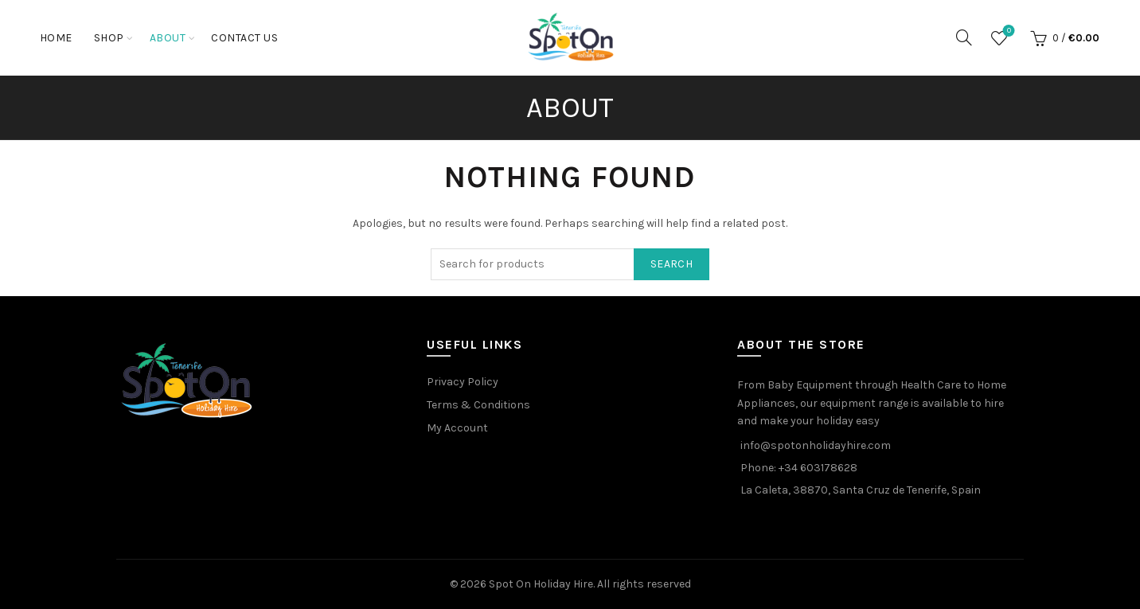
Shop (109, 38)
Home (56, 38)
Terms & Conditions (478, 405)
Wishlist (1007, 31)
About (168, 38)
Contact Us (244, 38)
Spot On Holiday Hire (541, 584)
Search (671, 264)
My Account (457, 428)
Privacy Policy (462, 381)
